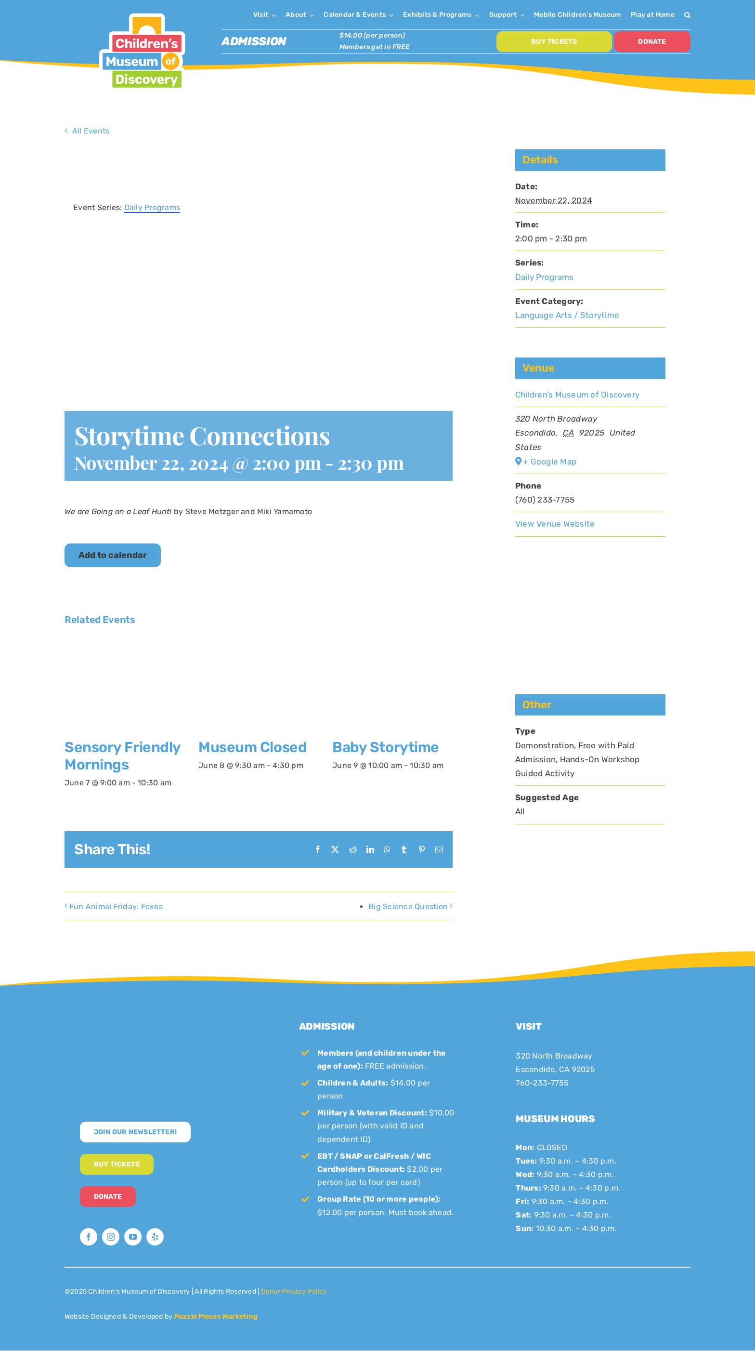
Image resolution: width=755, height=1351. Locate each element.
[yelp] (155, 1236)
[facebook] (88, 1236)
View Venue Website (555, 524)
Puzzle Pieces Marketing (216, 1316)
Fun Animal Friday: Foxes (116, 906)
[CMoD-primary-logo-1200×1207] (142, 12)
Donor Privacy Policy (294, 1291)
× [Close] (446, 159)
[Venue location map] (590, 596)
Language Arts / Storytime (567, 315)
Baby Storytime (385, 747)
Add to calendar (112, 555)
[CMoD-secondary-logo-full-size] (161, 1019)
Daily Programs (544, 277)
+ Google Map (549, 461)
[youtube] (133, 1236)
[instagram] (110, 1236)
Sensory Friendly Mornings (123, 756)
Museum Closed (252, 747)
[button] (687, 14)
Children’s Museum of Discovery (577, 394)
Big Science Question (408, 906)
